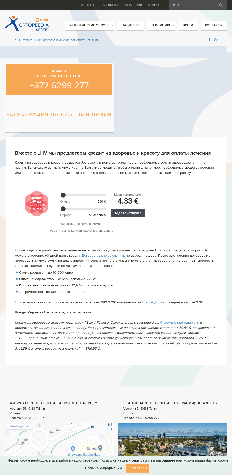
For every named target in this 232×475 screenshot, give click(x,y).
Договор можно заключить (103, 255)
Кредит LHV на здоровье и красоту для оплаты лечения (60, 40)
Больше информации (103, 468)
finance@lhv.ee (153, 302)
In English (110, 5)
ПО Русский (133, 5)
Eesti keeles (87, 5)
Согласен (138, 468)
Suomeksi (155, 5)
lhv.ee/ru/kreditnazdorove (179, 322)
